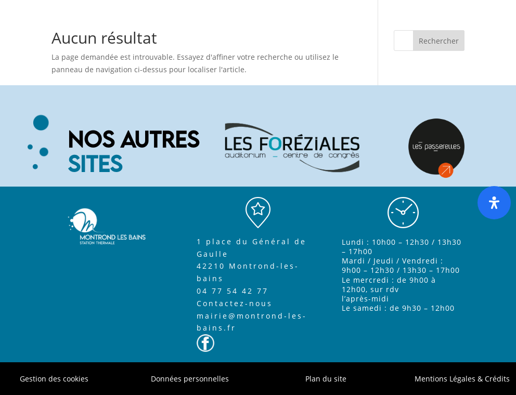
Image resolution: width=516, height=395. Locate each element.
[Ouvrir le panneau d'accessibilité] (494, 202)
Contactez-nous (235, 303)
